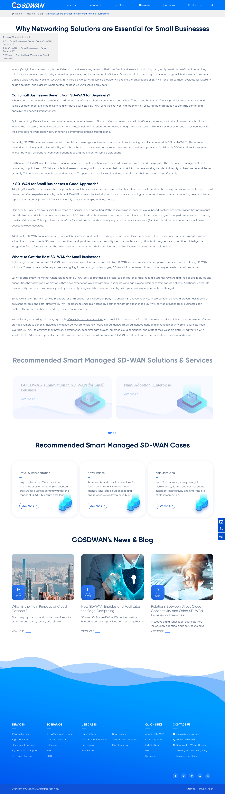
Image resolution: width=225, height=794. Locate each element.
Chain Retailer (89, 734)
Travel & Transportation (34, 473)
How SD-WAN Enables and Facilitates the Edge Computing (111, 608)
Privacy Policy (206, 788)
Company (169, 5)
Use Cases (120, 5)
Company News (153, 739)
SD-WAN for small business (168, 79)
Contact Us (194, 5)
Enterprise (52, 745)
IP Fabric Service (20, 734)
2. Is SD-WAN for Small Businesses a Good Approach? (25, 49)
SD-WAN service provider (99, 79)
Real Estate (88, 750)
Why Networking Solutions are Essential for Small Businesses (77, 13)
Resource (144, 5)
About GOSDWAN (155, 734)
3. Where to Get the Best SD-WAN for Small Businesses (26, 56)
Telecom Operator (56, 739)
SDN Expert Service (22, 756)
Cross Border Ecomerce (94, 739)
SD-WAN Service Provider (60, 734)
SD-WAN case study (24, 277)
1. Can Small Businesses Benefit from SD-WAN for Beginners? (28, 42)
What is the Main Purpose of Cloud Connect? (39, 608)
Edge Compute (20, 739)
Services (71, 5)
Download (150, 756)
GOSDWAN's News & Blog (112, 540)
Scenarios (95, 5)
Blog (40, 13)
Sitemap (190, 788)
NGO (49, 756)
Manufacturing (165, 473)
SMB (49, 750)
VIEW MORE (29, 505)
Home (18, 13)
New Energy (88, 745)
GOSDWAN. (31, 788)
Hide (26, 37)
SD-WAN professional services (85, 319)
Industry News (152, 745)
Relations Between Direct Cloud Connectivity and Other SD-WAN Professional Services (177, 610)
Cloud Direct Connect (23, 745)
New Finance (96, 473)
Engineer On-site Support (25, 750)
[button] (110, 433)
